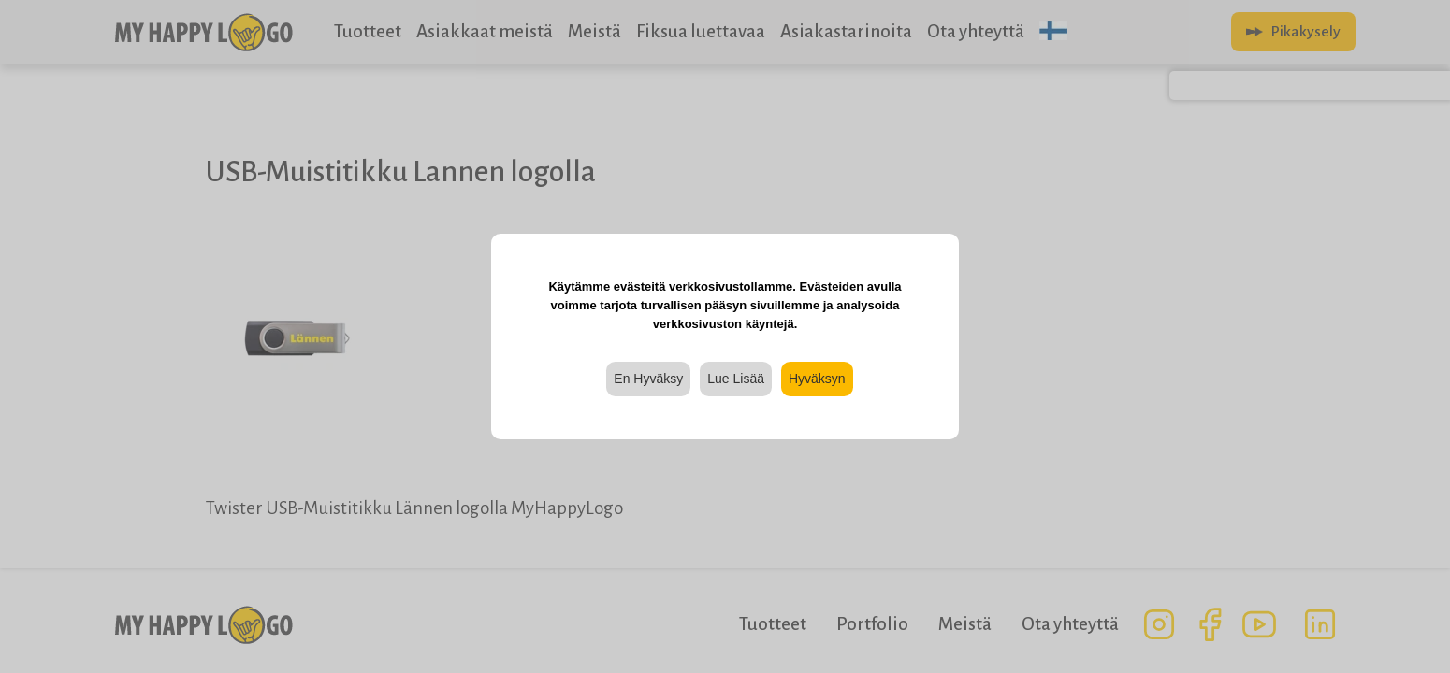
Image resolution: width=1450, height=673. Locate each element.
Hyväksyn (817, 378)
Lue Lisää (735, 378)
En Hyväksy (648, 378)
